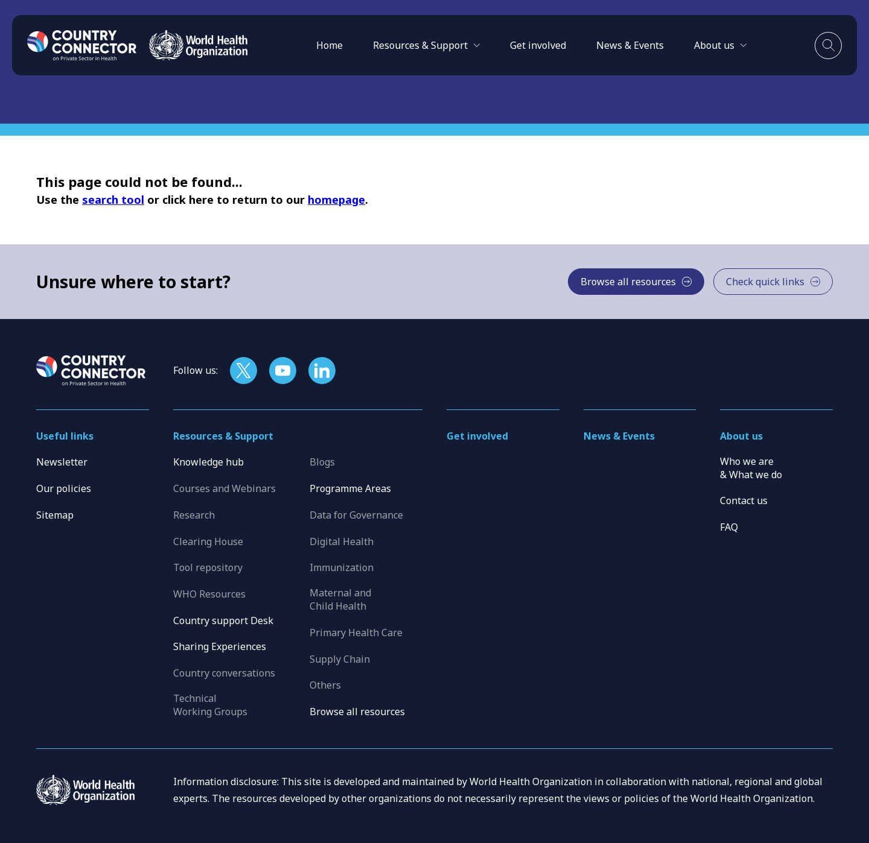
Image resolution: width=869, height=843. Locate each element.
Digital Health (342, 541)
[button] (426, 45)
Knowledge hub (208, 462)
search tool (113, 199)
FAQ (729, 527)
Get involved (538, 45)
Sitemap (55, 515)
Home (329, 45)
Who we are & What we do (751, 468)
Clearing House (208, 541)
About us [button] (741, 436)
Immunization (342, 567)
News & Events (630, 45)
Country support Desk (223, 620)
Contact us (744, 500)
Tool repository (208, 567)
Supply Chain (340, 659)
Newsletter (62, 462)
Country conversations (224, 673)
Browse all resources (357, 711)
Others (325, 685)
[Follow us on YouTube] (282, 370)
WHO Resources (209, 594)
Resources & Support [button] (223, 436)
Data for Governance (356, 515)
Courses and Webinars (224, 488)
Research (194, 515)
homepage (336, 199)
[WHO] (198, 45)
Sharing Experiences (219, 646)
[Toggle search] (828, 45)
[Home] (82, 45)
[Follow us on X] (243, 370)
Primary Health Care (356, 632)
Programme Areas (350, 488)
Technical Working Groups (210, 705)
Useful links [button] (65, 436)
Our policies (63, 488)
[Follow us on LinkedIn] (322, 370)
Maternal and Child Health (340, 599)
